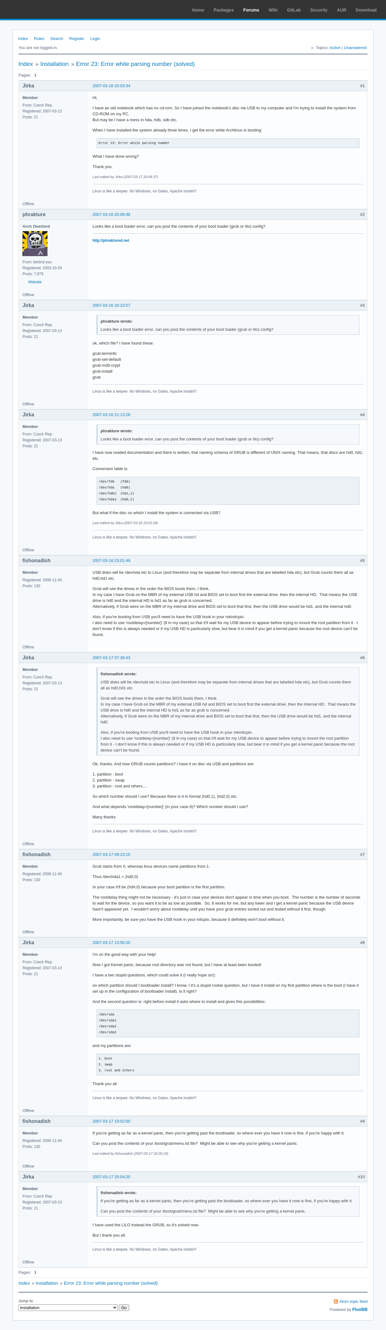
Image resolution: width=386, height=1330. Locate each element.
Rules (39, 38)
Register (76, 38)
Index (23, 38)
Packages (224, 9)
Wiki (273, 9)
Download (366, 9)
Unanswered (355, 47)
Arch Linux (34, 9)
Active (334, 47)
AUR (341, 9)
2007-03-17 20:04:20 (111, 1176)
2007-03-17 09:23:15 (111, 854)
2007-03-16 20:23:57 (111, 305)
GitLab (294, 9)
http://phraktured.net (111, 240)
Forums (251, 9)
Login (95, 38)
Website (35, 282)
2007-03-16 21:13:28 (111, 414)
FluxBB (360, 1309)
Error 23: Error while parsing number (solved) (135, 64)
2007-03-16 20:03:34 (111, 85)
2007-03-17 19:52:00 (111, 1121)
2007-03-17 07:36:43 (111, 657)
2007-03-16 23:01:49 (111, 560)
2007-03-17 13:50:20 (111, 942)
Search (56, 38)
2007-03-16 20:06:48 (111, 214)
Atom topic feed (353, 1301)
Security (319, 9)
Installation (54, 64)
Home (198, 9)
